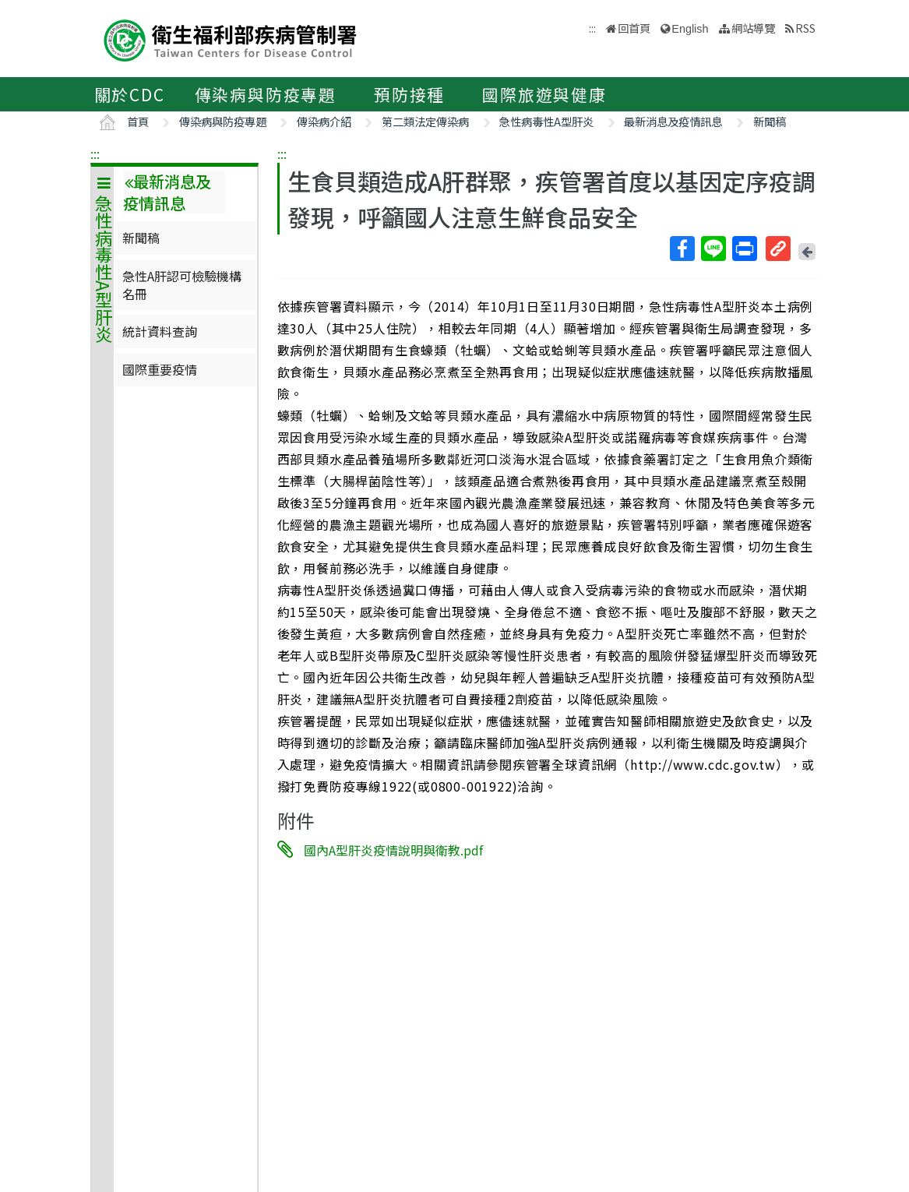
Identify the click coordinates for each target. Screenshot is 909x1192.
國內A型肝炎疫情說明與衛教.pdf (393, 850)
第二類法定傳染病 (425, 121)
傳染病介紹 (324, 121)
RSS (805, 27)
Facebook (681, 248)
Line (712, 248)
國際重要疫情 (159, 369)
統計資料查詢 (159, 331)
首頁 (138, 121)
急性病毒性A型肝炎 (546, 121)
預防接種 (409, 94)
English (689, 29)
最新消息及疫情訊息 (673, 121)
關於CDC (129, 94)
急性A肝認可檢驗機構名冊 (181, 284)
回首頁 (634, 27)
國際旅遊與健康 (544, 94)
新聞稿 (769, 121)
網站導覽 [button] (753, 27)
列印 (744, 248)
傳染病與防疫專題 (265, 94)
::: (95, 153)
